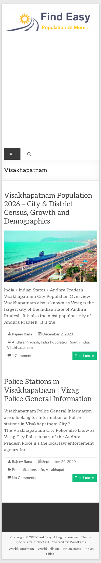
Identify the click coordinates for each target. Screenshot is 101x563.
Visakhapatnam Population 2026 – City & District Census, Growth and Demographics (48, 208)
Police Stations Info (28, 469)
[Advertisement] (50, 92)
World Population (21, 549)
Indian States (72, 549)
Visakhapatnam (20, 347)
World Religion (48, 549)
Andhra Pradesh (25, 342)
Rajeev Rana (22, 334)
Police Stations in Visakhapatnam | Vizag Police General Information (48, 390)
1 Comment (22, 355)
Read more (84, 355)
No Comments (24, 477)
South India (79, 342)
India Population (54, 342)
